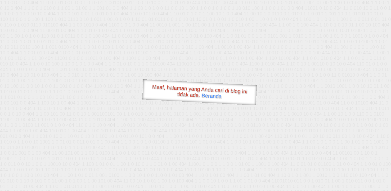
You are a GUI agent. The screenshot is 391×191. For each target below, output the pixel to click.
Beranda (211, 95)
